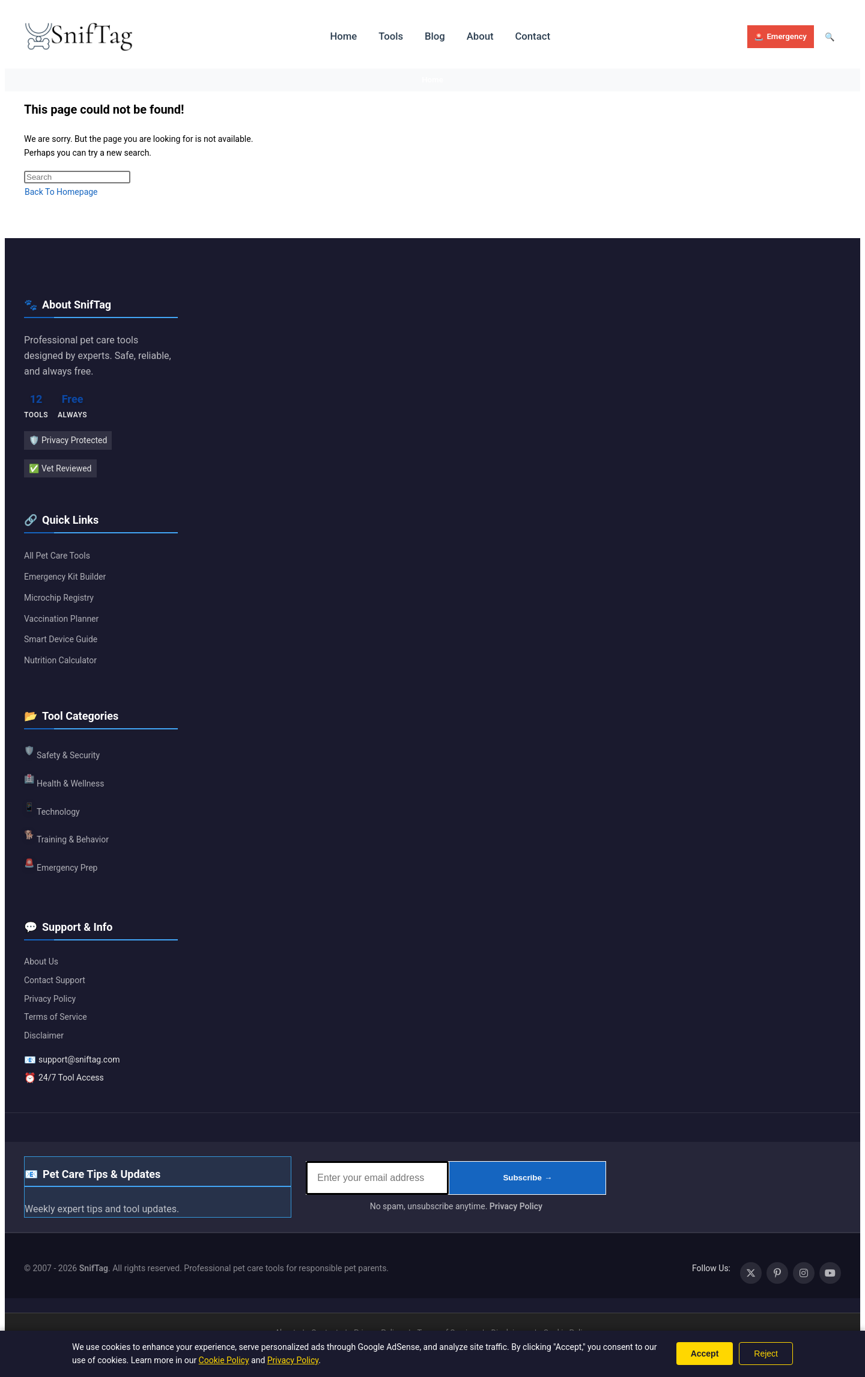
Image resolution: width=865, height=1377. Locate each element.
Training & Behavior (66, 837)
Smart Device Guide (60, 640)
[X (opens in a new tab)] (751, 1273)
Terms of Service (55, 1017)
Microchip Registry (59, 598)
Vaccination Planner (61, 619)
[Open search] (829, 37)
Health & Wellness (64, 781)
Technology (52, 809)
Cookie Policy (224, 1360)
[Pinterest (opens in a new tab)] (777, 1273)
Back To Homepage (61, 192)
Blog (430, 36)
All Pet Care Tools (57, 557)
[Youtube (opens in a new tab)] (830, 1273)
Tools (387, 36)
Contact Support (54, 981)
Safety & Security (62, 752)
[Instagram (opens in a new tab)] (804, 1273)
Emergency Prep (60, 865)
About (475, 36)
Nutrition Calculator (60, 661)
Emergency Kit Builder (65, 577)
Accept (705, 1353)
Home (341, 36)
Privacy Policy (50, 999)
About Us (41, 962)
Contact (526, 36)
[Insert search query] (77, 177)
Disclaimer (44, 1036)
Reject (766, 1353)
